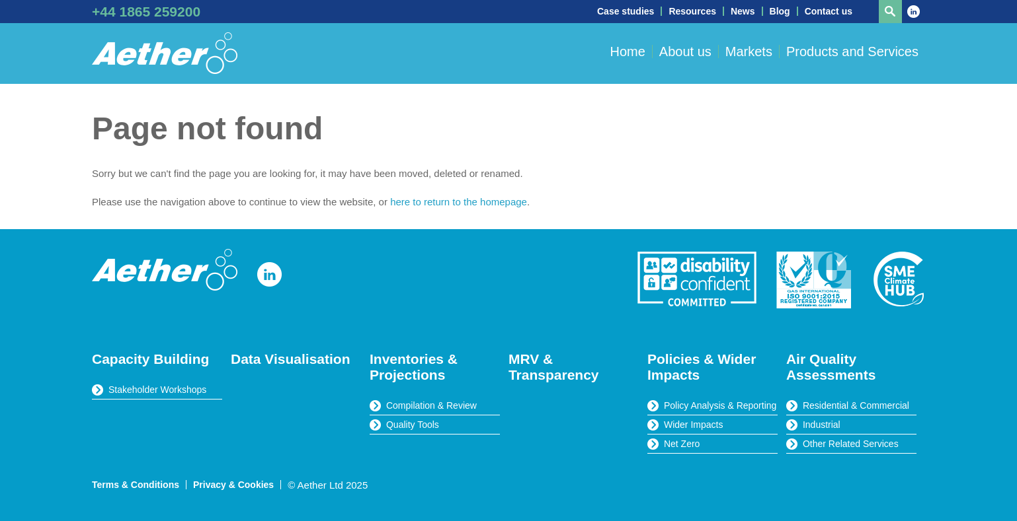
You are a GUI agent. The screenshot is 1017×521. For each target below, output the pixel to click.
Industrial (821, 424)
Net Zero (682, 443)
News (743, 12)
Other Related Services (851, 443)
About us (685, 51)
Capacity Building (150, 358)
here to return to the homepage (458, 201)
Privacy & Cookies (233, 484)
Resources (692, 12)
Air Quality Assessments (830, 366)
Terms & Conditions (135, 484)
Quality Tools (412, 424)
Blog (780, 12)
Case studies (625, 12)
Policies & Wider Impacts (701, 366)
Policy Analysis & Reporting (720, 405)
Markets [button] (748, 51)
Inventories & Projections (414, 366)
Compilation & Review (431, 405)
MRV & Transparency (553, 366)
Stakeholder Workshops (157, 389)
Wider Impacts (693, 424)
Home (627, 51)
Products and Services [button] (852, 51)
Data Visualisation (290, 358)
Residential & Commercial (856, 405)
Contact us (828, 12)
